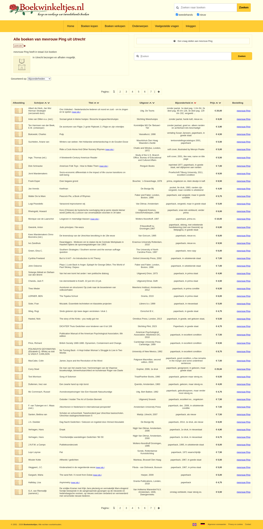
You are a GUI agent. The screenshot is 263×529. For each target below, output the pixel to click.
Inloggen (191, 26)
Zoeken (244, 7)
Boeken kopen (89, 26)
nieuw (202, 14)
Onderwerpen (140, 26)
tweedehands (186, 14)
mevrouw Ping (243, 111)
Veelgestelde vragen (167, 26)
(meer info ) (76, 112)
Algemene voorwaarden (214, 524)
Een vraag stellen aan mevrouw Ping (193, 41)
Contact (247, 524)
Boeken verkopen (115, 26)
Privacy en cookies (234, 524)
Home (70, 26)
